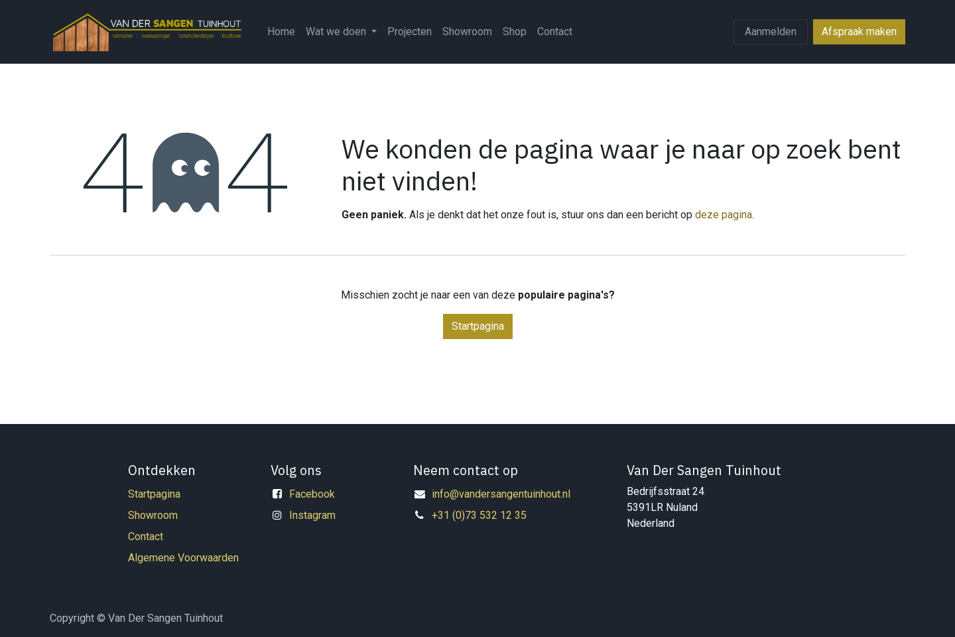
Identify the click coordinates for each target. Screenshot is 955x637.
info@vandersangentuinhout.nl (501, 494)
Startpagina (478, 326)
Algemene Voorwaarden (183, 557)
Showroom (153, 515)
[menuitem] (281, 32)
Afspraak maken (859, 31)
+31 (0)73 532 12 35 (479, 515)
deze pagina (723, 214)
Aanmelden (770, 31)
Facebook (312, 494)
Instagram (312, 515)
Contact (145, 536)
